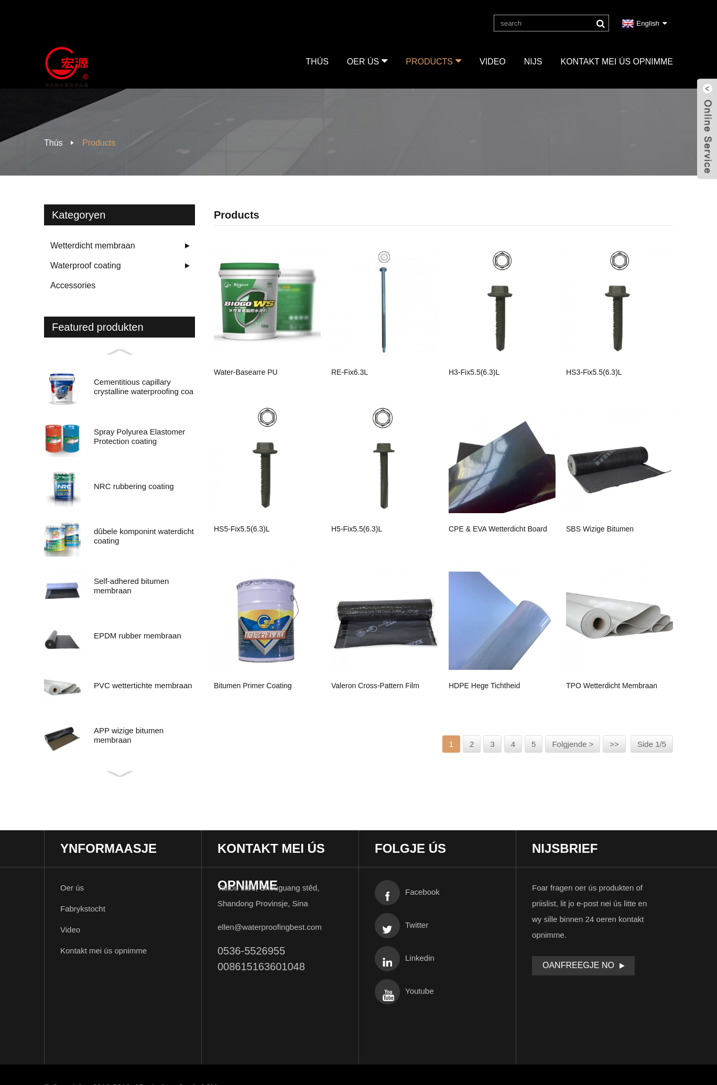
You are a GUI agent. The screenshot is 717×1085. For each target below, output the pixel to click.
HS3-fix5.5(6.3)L (594, 371)
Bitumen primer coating (252, 685)
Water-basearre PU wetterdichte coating (248, 373)
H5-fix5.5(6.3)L (356, 528)
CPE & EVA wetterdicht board (498, 528)
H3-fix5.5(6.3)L (474, 371)
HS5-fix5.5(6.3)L (241, 528)
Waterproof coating (85, 265)
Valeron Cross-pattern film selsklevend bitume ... (375, 687)
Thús (317, 61)
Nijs (533, 61)
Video (493, 61)
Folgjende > (572, 744)
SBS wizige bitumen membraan (600, 530)
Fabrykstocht (82, 908)
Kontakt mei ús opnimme (616, 61)
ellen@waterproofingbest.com (270, 927)
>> (614, 744)
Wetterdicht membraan (92, 245)
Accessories (72, 285)
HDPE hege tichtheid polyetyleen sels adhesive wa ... (498, 687)
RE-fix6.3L (349, 371)
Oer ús (367, 61)
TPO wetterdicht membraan (611, 685)
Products (433, 61)
